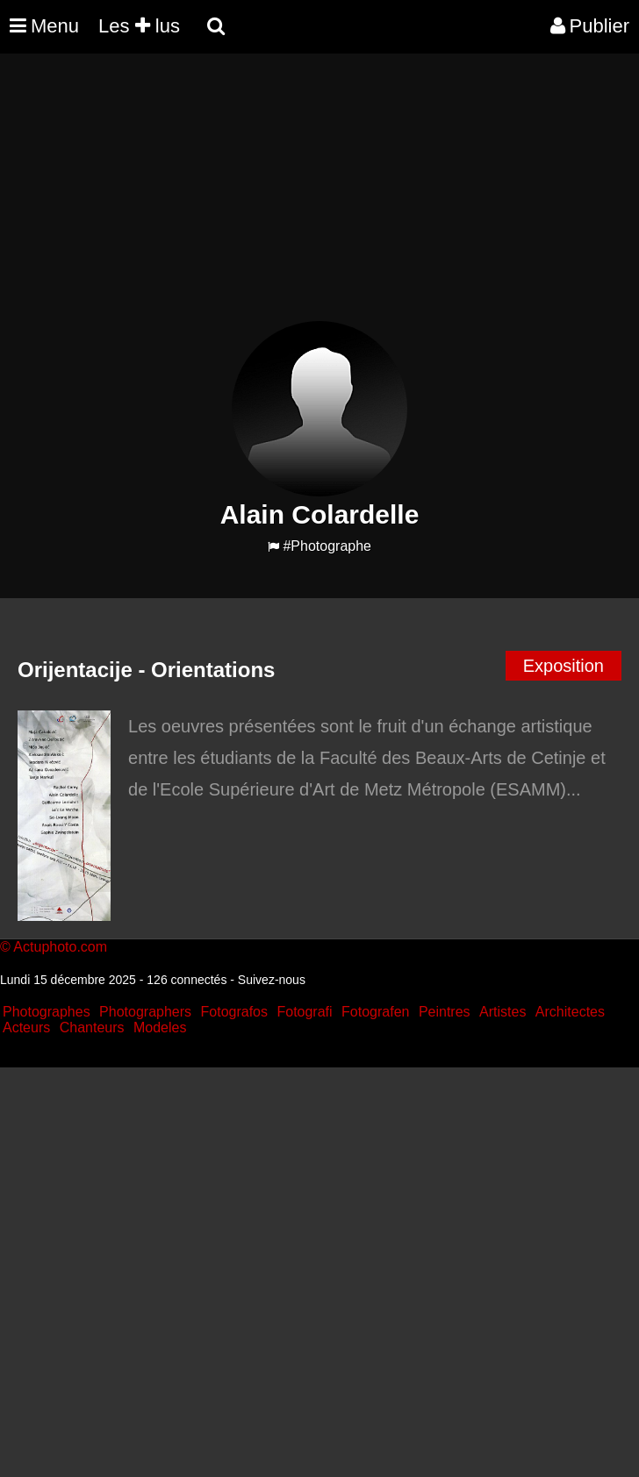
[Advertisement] (319, 198)
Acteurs (26, 1027)
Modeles (159, 1027)
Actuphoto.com (60, 946)
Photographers (145, 1011)
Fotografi (304, 1011)
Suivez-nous (271, 980)
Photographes (46, 1011)
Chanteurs (92, 1027)
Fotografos (234, 1011)
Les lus (139, 26)
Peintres (444, 1011)
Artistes (502, 1011)
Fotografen (375, 1011)
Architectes (570, 1011)
